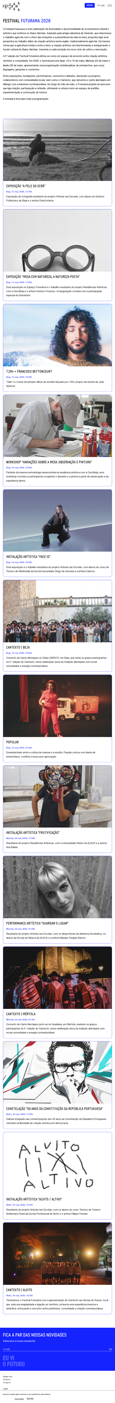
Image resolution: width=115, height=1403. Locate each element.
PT (99, 6)
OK (110, 1364)
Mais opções (19, 1399)
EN (103, 6)
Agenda (89, 5)
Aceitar (30, 1399)
